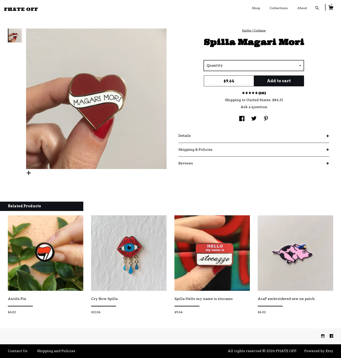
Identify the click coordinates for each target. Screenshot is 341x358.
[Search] (317, 8)
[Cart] (330, 8)
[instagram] (323, 336)
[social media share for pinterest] (266, 119)
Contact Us (17, 351)
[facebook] (331, 336)
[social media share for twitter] (253, 119)
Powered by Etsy (318, 351)
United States (258, 100)
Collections (279, 8)
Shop (256, 8)
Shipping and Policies (56, 351)
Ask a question (254, 107)
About (302, 8)
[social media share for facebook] (241, 119)
